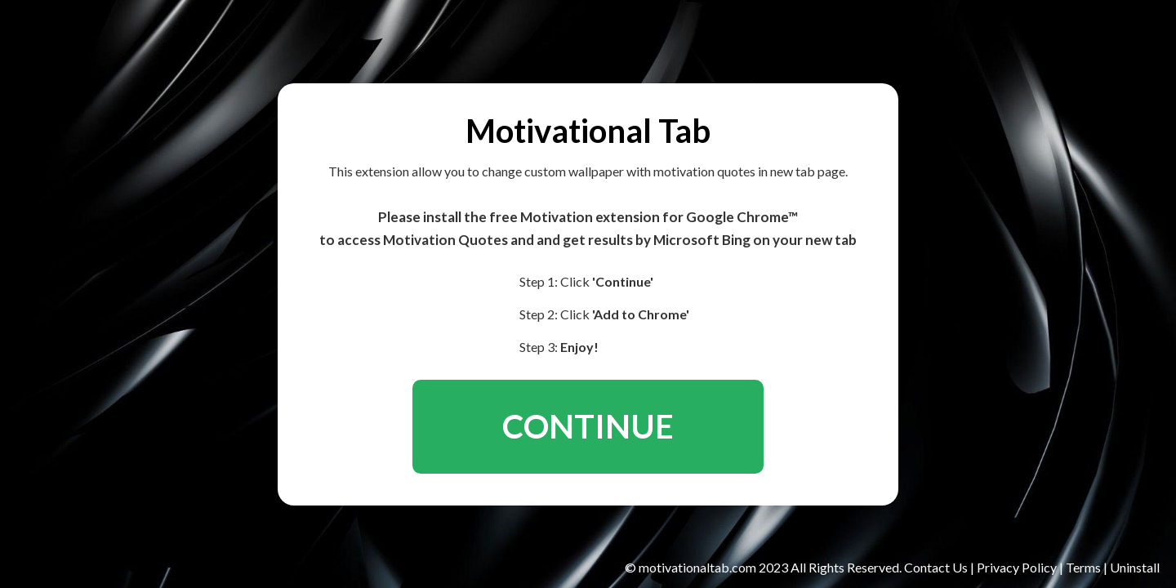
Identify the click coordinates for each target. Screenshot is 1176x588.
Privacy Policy (1018, 567)
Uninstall (1135, 567)
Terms (1083, 567)
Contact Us (937, 567)
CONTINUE (588, 426)
